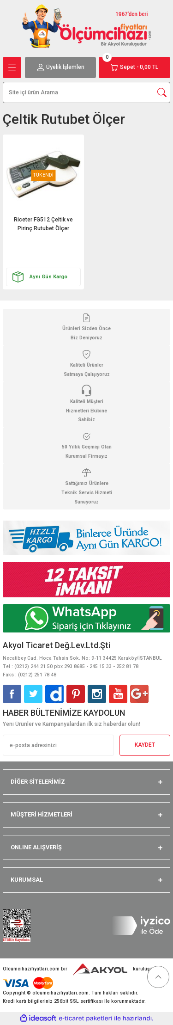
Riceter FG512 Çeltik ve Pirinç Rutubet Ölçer (43, 224)
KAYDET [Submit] (145, 745)
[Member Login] (60, 67)
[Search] (86, 92)
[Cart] (134, 67)
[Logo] (86, 26)
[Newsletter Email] (58, 745)
